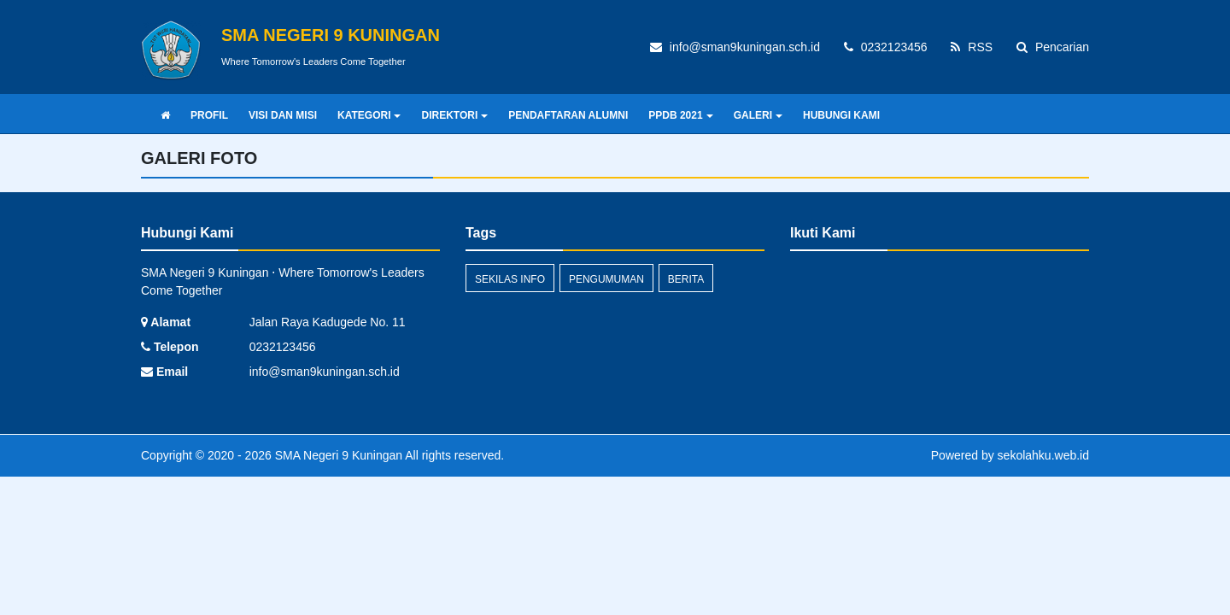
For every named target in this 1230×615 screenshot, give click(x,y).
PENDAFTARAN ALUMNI (568, 115)
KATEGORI (369, 115)
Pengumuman (606, 279)
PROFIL (209, 115)
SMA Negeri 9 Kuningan (337, 455)
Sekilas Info (510, 279)
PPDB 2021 (680, 115)
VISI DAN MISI (283, 115)
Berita (686, 279)
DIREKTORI (454, 115)
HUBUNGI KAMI (841, 115)
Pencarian (1052, 47)
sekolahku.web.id (1043, 455)
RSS (972, 47)
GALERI (758, 115)
